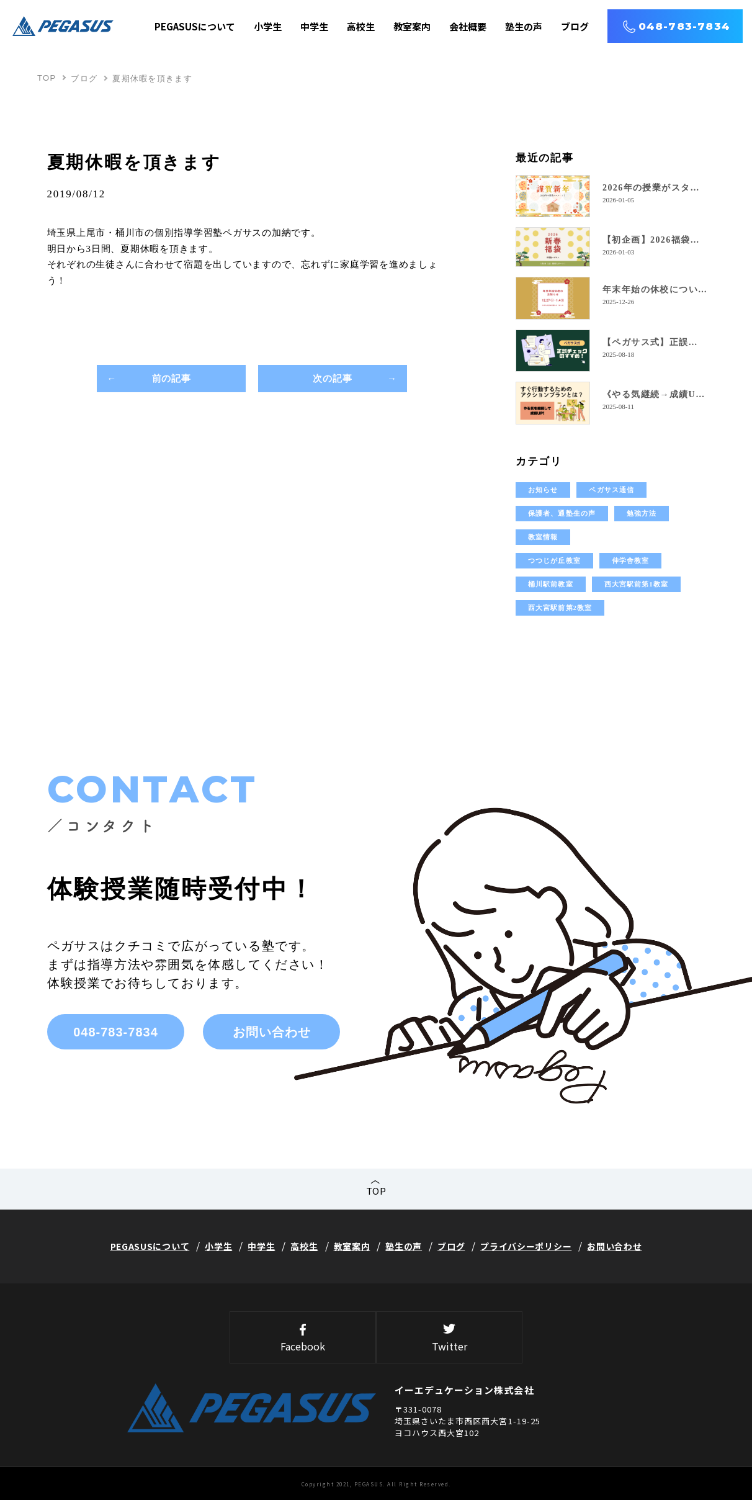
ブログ (575, 26)
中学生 (314, 26)
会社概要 (467, 26)
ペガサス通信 (611, 489)
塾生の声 (523, 26)
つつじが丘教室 (554, 560)
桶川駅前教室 (550, 584)
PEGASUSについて (194, 26)
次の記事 (332, 379)
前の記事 (171, 379)
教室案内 (412, 26)
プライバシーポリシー (525, 1246)
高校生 (361, 26)
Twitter (449, 1339)
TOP (46, 78)
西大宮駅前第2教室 (560, 607)
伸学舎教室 (631, 560)
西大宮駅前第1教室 (636, 584)
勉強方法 (641, 513)
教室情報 (543, 537)
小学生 (268, 26)
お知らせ (543, 489)
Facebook (302, 1339)
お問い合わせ (272, 1032)
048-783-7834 (684, 26)
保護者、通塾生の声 (562, 513)
